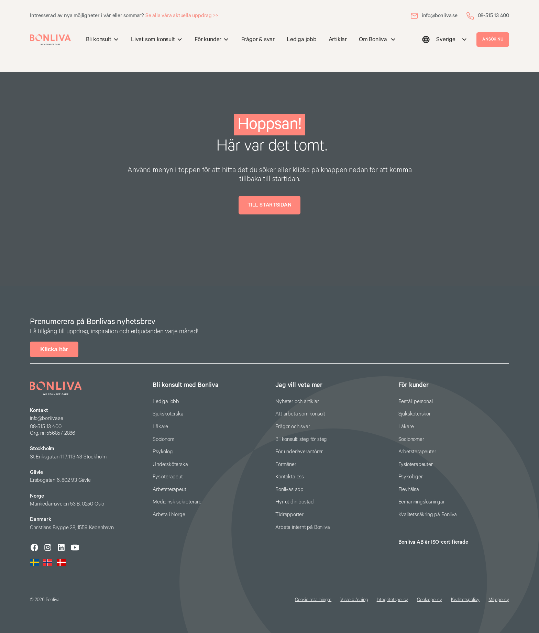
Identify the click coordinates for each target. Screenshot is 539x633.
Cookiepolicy (429, 599)
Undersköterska (170, 464)
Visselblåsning (353, 599)
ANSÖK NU (492, 39)
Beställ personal (415, 401)
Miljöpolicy (498, 599)
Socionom (163, 439)
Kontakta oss (289, 477)
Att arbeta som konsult (300, 414)
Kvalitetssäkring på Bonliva (427, 515)
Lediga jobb (302, 39)
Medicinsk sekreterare (177, 502)
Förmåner (285, 464)
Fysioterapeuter (415, 464)
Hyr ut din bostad (294, 502)
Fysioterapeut (168, 477)
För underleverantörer (299, 452)
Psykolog (163, 452)
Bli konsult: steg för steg (301, 439)
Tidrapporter (289, 515)
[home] (50, 39)
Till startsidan (270, 205)
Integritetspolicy (392, 599)
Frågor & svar (258, 39)
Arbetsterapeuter (417, 452)
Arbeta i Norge (169, 515)
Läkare (160, 427)
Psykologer (410, 477)
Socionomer (411, 439)
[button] (102, 39)
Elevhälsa (408, 489)
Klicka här (54, 349)
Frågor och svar (292, 427)
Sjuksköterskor (414, 414)
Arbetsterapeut (169, 489)
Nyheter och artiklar (297, 401)
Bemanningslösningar (421, 502)
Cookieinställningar (313, 599)
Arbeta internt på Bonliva (302, 527)
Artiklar (338, 39)
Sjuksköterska (168, 414)
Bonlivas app (289, 489)
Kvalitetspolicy (465, 599)
